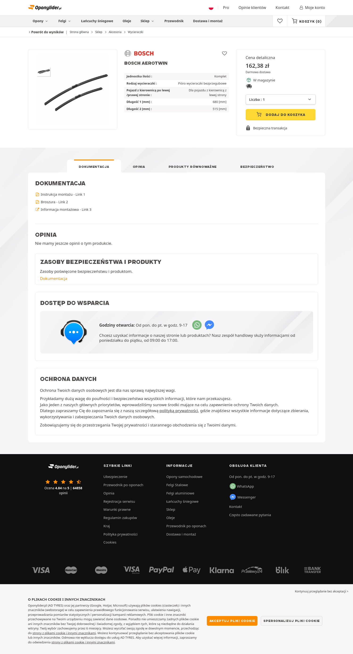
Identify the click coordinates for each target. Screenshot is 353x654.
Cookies (110, 542)
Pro (226, 7)
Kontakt (283, 7)
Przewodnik (173, 21)
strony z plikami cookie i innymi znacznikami (64, 633)
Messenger (242, 497)
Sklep (148, 21)
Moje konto (312, 7)
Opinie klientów (252, 7)
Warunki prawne (117, 509)
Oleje (127, 21)
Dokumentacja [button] (53, 278)
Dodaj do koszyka (280, 114)
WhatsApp (242, 486)
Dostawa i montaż (208, 21)
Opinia (139, 167)
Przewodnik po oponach (123, 484)
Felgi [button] (65, 21)
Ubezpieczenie (115, 476)
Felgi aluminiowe (180, 493)
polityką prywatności (178, 410)
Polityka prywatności (121, 534)
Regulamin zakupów (120, 517)
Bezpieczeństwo (257, 167)
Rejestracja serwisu (119, 501)
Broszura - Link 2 (51, 201)
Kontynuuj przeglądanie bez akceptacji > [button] (321, 591)
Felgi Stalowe (177, 484)
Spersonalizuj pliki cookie (291, 621)
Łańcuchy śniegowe (97, 21)
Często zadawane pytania (250, 514)
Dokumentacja (94, 167)
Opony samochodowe (184, 476)
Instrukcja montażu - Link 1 (60, 194)
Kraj (107, 525)
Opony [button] (41, 21)
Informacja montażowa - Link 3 (63, 209)
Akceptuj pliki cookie (232, 621)
